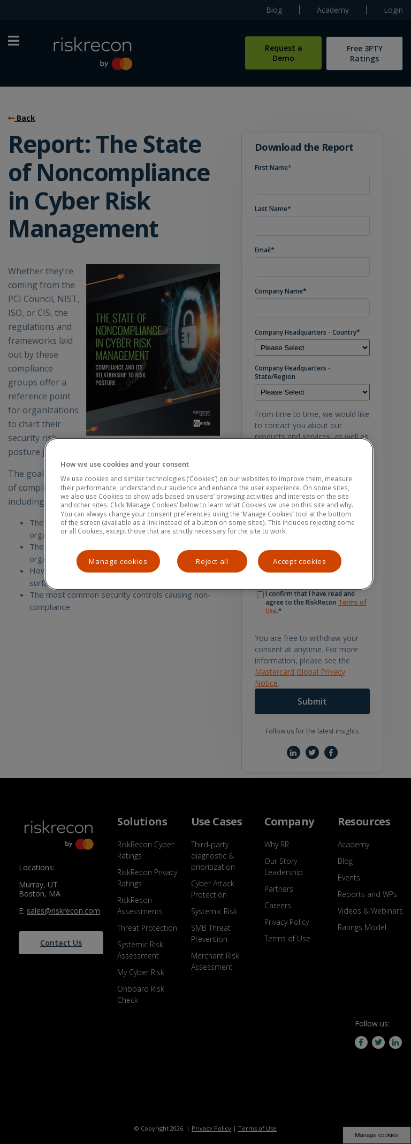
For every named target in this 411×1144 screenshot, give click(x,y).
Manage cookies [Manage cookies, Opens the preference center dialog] (118, 561)
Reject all (212, 561)
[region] (208, 514)
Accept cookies (299, 561)
